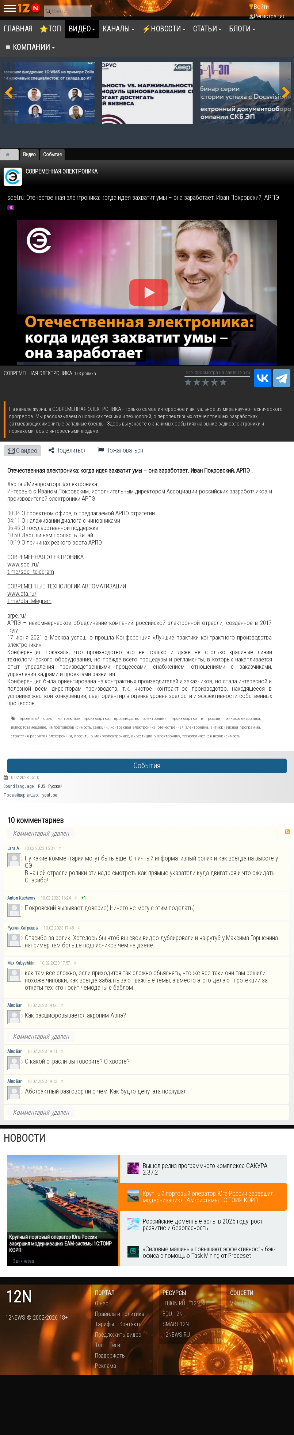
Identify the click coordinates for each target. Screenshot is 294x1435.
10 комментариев (35, 820)
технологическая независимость (211, 736)
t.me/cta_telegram (29, 600)
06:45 (13, 527)
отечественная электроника (183, 727)
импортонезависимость (70, 727)
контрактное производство (83, 718)
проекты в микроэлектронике (101, 736)
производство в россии (196, 718)
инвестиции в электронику (155, 736)
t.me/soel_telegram (30, 571)
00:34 (13, 513)
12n (18, 1297)
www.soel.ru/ (23, 564)
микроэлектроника (242, 718)
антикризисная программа (235, 727)
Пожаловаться (120, 450)
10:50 (13, 535)
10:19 (13, 542)
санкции (100, 727)
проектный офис (36, 718)
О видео (22, 450)
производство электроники (140, 718)
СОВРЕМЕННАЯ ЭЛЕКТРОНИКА (62, 171)
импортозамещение (28, 727)
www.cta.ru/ (22, 593)
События (147, 766)
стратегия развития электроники (41, 736)
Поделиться (68, 450)
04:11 (13, 520)
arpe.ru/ (16, 615)
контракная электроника (133, 727)
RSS (287, 831)
